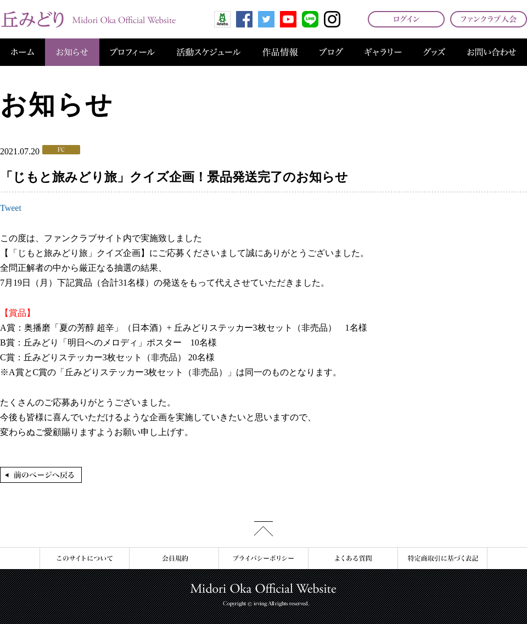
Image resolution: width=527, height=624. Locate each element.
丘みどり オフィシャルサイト (88, 19)
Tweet (10, 208)
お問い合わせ (491, 52)
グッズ (434, 52)
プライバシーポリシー (263, 558)
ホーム (22, 52)
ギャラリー (383, 52)
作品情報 (280, 52)
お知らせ (72, 52)
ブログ (331, 52)
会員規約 (173, 558)
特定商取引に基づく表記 (442, 558)
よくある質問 (352, 558)
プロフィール (132, 52)
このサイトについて (84, 558)
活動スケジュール (208, 52)
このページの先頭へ (263, 528)
